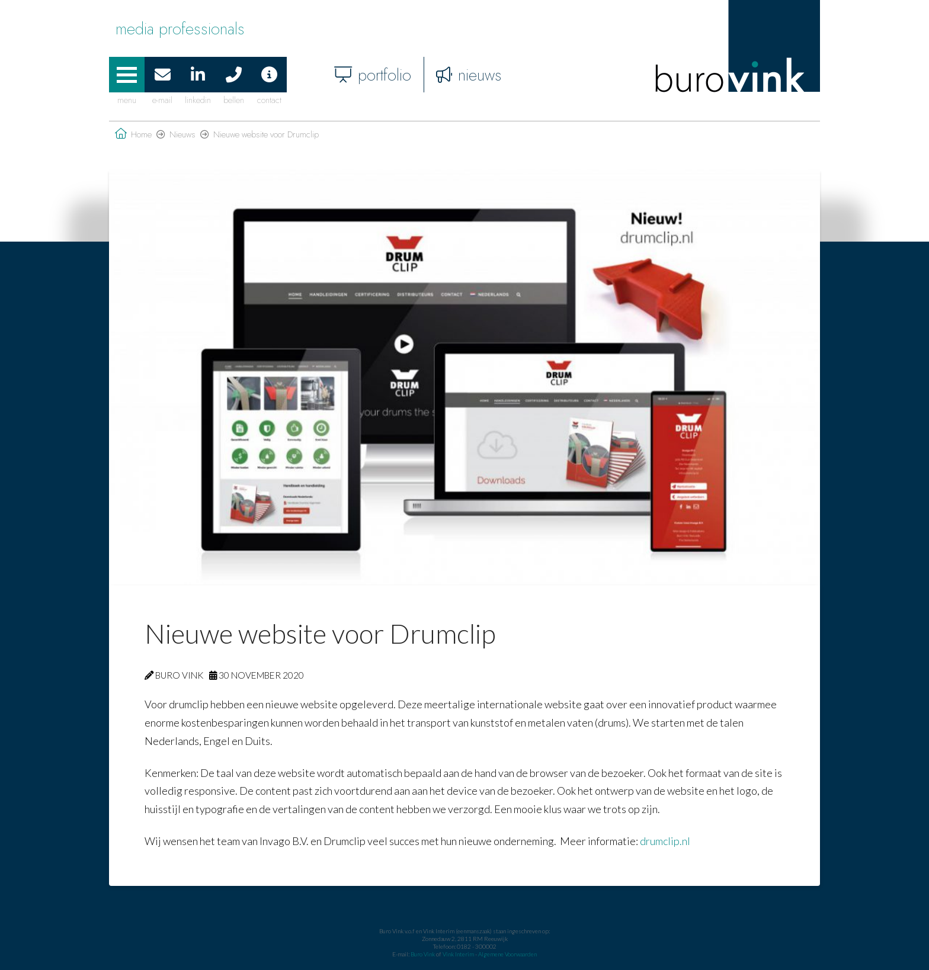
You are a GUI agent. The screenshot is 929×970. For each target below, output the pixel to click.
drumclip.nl (665, 840)
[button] (127, 74)
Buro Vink (423, 954)
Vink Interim (459, 954)
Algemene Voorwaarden (507, 954)
